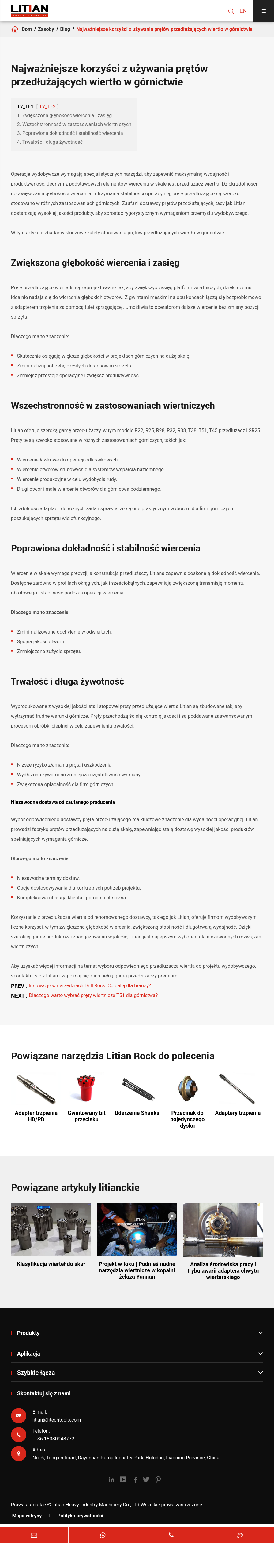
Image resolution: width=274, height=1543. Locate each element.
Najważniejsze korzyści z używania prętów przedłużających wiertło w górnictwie (164, 32)
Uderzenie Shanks (137, 1118)
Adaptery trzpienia (238, 1118)
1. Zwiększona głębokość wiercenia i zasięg (64, 121)
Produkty (140, 1338)
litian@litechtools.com (56, 1425)
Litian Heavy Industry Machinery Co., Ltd (95, 1510)
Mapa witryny (27, 1521)
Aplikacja (140, 1359)
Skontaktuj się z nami (46, 1398)
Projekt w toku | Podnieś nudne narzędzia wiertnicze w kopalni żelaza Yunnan (137, 1275)
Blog (65, 32)
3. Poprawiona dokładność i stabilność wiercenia (70, 139)
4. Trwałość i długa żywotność (50, 147)
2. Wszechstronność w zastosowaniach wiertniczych (74, 130)
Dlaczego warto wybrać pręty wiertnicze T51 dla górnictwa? (93, 1001)
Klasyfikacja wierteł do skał (51, 1269)
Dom (27, 32)
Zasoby (46, 32)
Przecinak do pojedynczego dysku (187, 1124)
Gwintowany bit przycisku (87, 1121)
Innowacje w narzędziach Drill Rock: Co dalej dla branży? (90, 991)
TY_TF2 (47, 112)
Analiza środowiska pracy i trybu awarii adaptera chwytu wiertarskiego (223, 1275)
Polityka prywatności (80, 1521)
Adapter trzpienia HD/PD (36, 1121)
